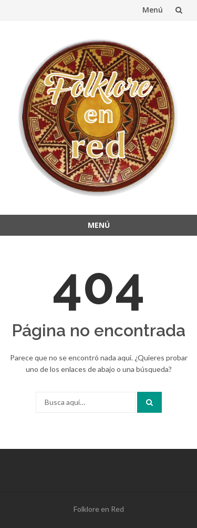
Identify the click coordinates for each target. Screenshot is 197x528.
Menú (152, 10)
